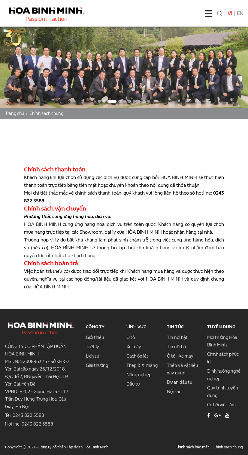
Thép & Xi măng (142, 365)
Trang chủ (14, 113)
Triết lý (92, 346)
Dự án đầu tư (179, 382)
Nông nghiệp (139, 374)
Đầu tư (133, 384)
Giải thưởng (97, 365)
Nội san (174, 391)
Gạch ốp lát (137, 356)
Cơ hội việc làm (221, 404)
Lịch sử (92, 356)
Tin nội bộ (176, 346)
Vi (230, 13)
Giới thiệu (95, 337)
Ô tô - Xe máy (180, 356)
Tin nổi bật (177, 337)
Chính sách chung (46, 113)
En (240, 13)
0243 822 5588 (28, 415)
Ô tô (130, 337)
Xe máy (133, 346)
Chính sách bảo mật (192, 447)
